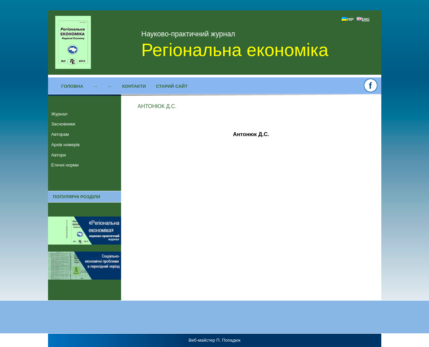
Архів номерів (65, 144)
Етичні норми (65, 164)
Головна (72, 86)
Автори (58, 154)
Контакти (134, 86)
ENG (363, 19)
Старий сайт (171, 86)
